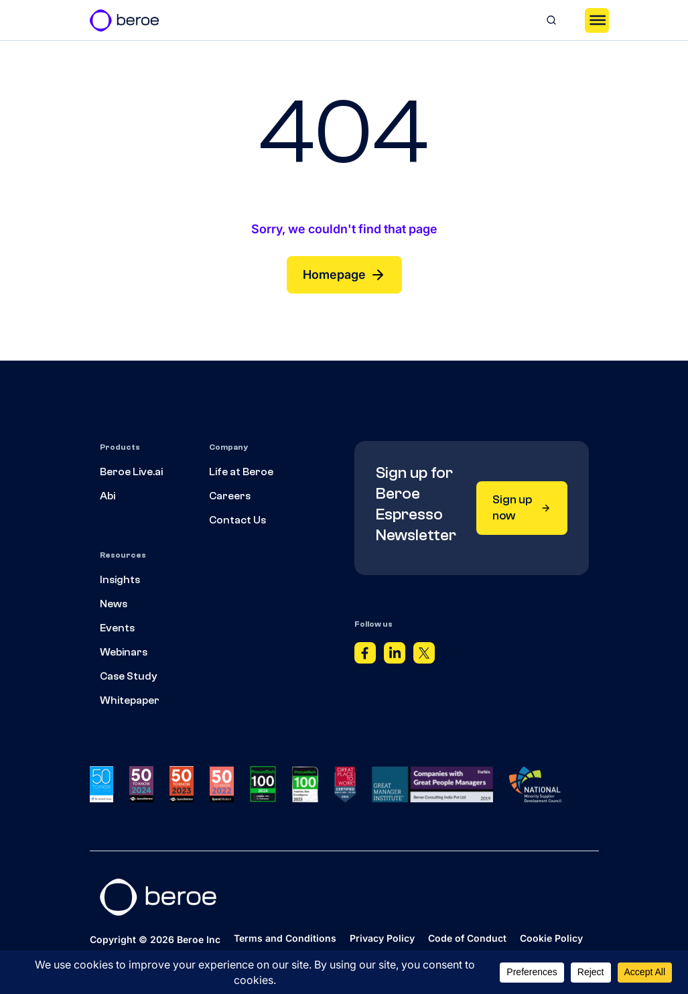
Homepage (344, 275)
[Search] (551, 20)
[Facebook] (365, 656)
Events (117, 628)
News (113, 604)
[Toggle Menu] (597, 20)
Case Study (128, 676)
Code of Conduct (467, 938)
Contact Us (237, 520)
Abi (107, 496)
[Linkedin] (394, 656)
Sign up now (521, 508)
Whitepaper (129, 700)
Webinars (123, 652)
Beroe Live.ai (131, 472)
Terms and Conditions (285, 938)
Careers (230, 496)
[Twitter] (424, 656)
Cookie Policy (551, 938)
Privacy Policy (382, 938)
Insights (120, 580)
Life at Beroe (241, 472)
